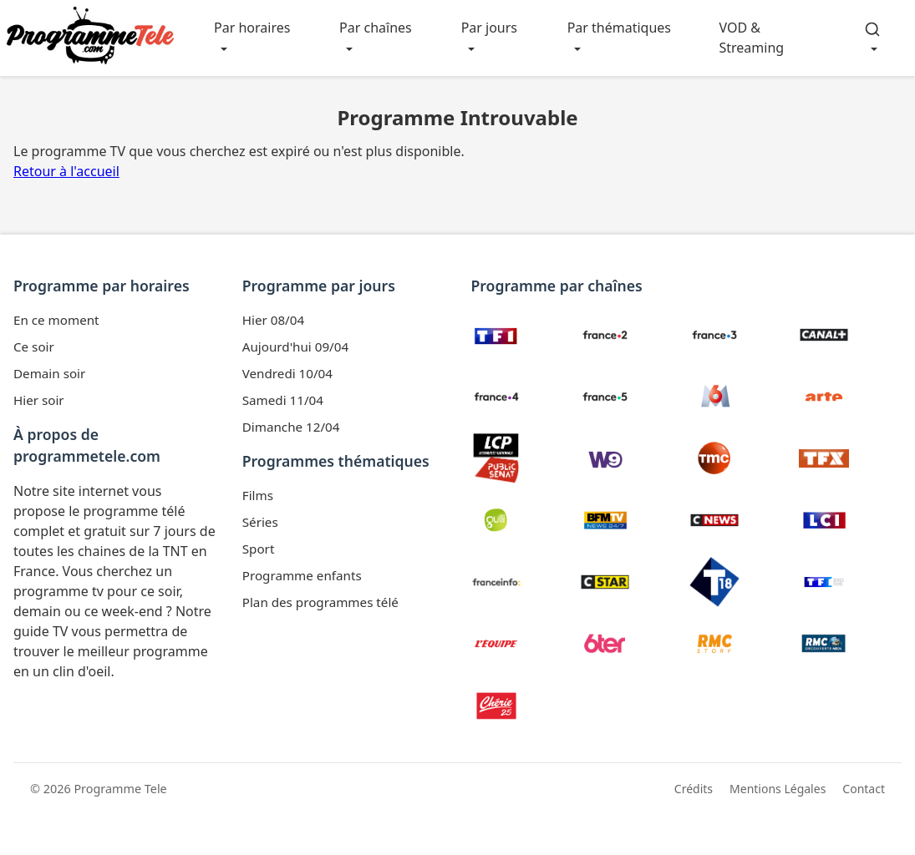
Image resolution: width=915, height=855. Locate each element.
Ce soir (33, 346)
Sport (258, 548)
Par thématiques (619, 27)
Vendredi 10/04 (287, 373)
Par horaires (252, 27)
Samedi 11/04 (282, 400)
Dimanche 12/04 (291, 426)
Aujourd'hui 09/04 (295, 346)
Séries (260, 522)
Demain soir (49, 373)
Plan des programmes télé (320, 602)
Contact (863, 789)
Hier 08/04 (273, 319)
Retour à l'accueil (66, 171)
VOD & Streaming (751, 37)
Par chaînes (375, 27)
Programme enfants (302, 575)
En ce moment (56, 319)
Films (257, 495)
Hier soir (38, 400)
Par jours (489, 27)
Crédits (693, 789)
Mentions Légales (777, 789)
